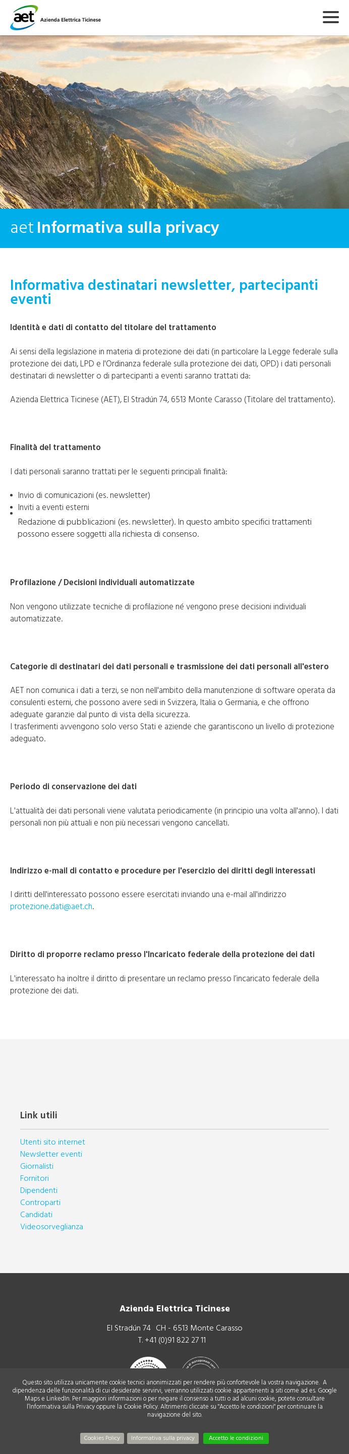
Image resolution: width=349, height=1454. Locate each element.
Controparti (40, 1202)
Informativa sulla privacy (163, 1438)
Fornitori (34, 1178)
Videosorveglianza (51, 1227)
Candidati (36, 1215)
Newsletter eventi (51, 1154)
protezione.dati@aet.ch (51, 906)
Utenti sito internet (52, 1142)
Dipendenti (38, 1190)
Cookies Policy (102, 1438)
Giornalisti (36, 1166)
